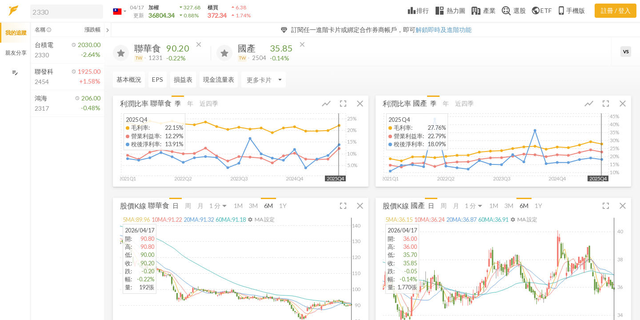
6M (268, 205)
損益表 (183, 79)
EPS (157, 79)
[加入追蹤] (121, 53)
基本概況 (128, 79)
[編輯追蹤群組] (15, 73)
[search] (66, 11)
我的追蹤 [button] (16, 32)
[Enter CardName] (263, 80)
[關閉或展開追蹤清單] (107, 30)
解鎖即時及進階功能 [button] (444, 29)
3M (253, 205)
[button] (65, 11)
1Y (283, 205)
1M (238, 205)
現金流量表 (218, 79)
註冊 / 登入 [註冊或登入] (616, 10)
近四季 (209, 103)
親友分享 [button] (16, 52)
